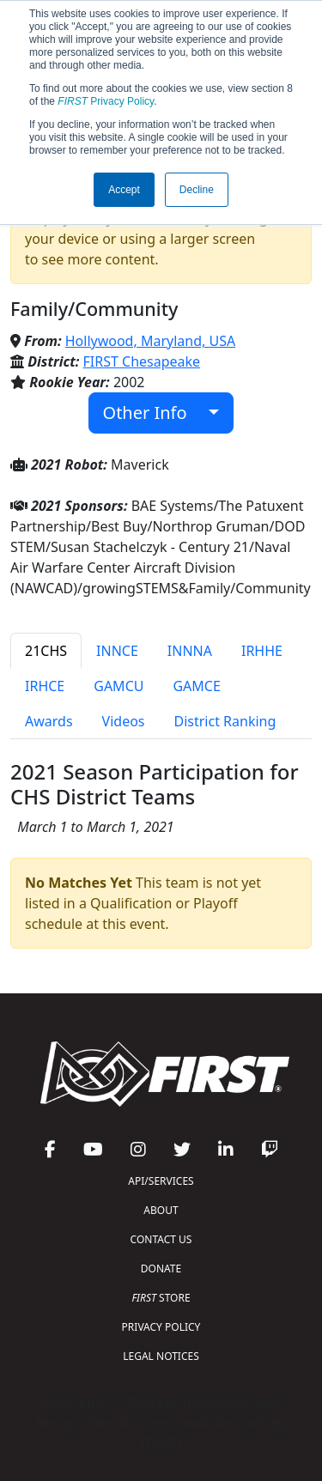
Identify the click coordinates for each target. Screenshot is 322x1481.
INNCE (117, 650)
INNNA (189, 650)
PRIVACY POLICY (161, 1327)
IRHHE (262, 650)
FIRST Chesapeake (142, 361)
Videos (123, 721)
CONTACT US (161, 1239)
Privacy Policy (106, 101)
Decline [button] (196, 190)
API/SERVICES (160, 1181)
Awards (49, 721)
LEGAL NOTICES (161, 1356)
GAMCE (196, 686)
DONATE (161, 1268)
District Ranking (225, 721)
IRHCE (44, 686)
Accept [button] (124, 190)
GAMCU (118, 686)
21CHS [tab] (46, 650)
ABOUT (160, 1210)
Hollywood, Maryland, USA (150, 340)
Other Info (154, 412)
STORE (160, 1297)
